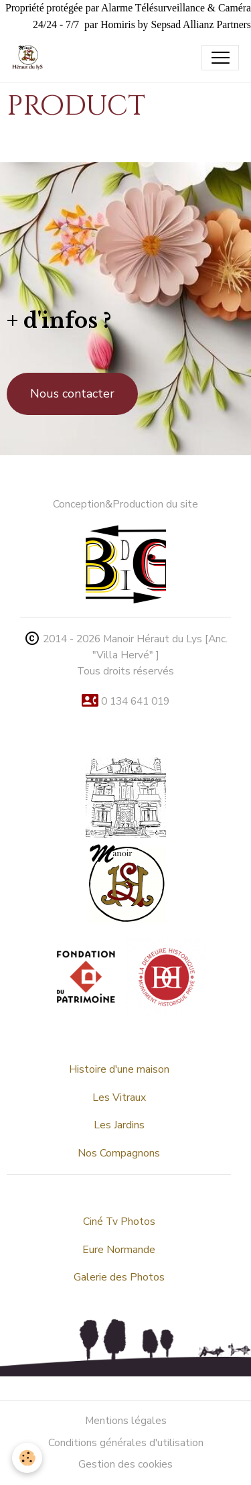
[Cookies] (27, 1458)
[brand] (30, 57)
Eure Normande (118, 1249)
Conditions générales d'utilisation (125, 1442)
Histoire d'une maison (119, 1069)
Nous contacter (72, 393)
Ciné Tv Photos (119, 1221)
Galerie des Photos (119, 1277)
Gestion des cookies (125, 1464)
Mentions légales (126, 1420)
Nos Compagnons (119, 1153)
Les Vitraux (119, 1097)
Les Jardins (119, 1125)
